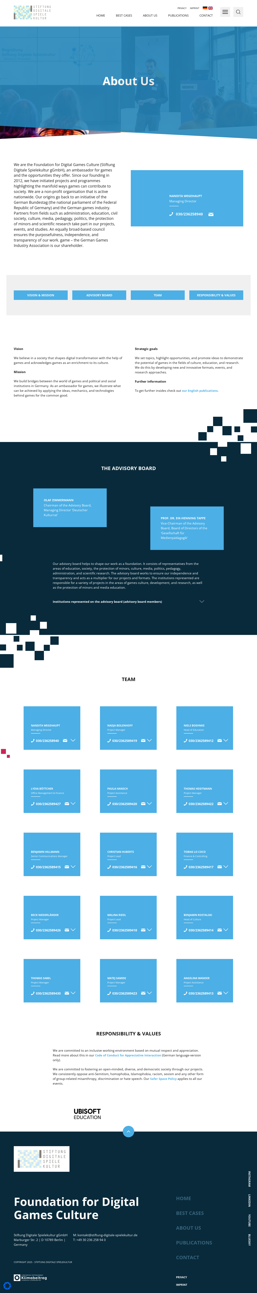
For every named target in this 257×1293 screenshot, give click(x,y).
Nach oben (128, 1118)
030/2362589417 (201, 867)
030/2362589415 (48, 867)
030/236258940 (193, 214)
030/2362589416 (124, 867)
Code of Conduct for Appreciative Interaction (128, 1055)
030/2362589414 (201, 930)
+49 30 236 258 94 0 (91, 1226)
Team (158, 295)
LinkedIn (249, 1186)
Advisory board (99, 295)
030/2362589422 (201, 804)
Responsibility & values (216, 295)
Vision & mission (40, 295)
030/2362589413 (201, 993)
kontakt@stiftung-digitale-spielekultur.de (214, 214)
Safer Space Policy (163, 1079)
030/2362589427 (48, 804)
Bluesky (249, 1226)
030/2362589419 (124, 740)
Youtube (249, 1206)
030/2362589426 (48, 930)
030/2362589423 (124, 993)
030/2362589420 (124, 804)
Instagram (249, 1165)
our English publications (200, 391)
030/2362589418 (124, 930)
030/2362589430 (48, 993)
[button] (7, 1286)
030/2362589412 (201, 740)
